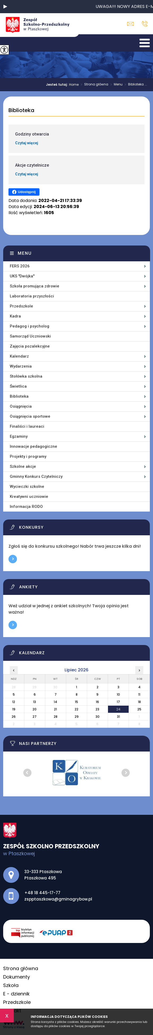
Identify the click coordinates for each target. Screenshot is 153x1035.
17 (118, 702)
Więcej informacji (12, 559)
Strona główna (93, 84)
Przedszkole (21, 306)
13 (34, 702)
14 (55, 702)
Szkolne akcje (23, 466)
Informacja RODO (26, 506)
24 (118, 709)
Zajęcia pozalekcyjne (30, 346)
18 (139, 702)
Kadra (15, 316)
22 (76, 709)
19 (13, 709)
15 (76, 702)
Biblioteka (21, 110)
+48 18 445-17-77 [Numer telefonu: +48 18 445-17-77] (42, 893)
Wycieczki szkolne (27, 486)
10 (118, 694)
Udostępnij (24, 192)
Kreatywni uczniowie (29, 496)
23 (97, 709)
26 (14, 716)
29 (77, 716)
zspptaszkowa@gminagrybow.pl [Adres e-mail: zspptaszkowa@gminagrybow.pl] (58, 899)
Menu (115, 84)
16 (97, 702)
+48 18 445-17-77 (145, 24)
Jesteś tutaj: (57, 84)
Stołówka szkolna (26, 376)
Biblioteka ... (135, 84)
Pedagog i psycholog (29, 326)
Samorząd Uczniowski (30, 336)
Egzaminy (19, 436)
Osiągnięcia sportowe (30, 416)
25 (139, 709)
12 (13, 702)
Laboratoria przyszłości (32, 296)
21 (55, 709)
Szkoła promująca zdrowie (34, 286)
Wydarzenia (21, 366)
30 (98, 716)
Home (74, 84)
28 (55, 716)
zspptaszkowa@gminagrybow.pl (130, 24)
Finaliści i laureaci (27, 426)
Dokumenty (16, 977)
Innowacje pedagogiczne (33, 446)
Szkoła (11, 985)
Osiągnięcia (21, 406)
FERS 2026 (20, 266)
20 (35, 709)
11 (139, 694)
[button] (5, 6)
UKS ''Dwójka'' (22, 276)
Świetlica (18, 386)
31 (118, 716)
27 (35, 716)
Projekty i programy (28, 456)
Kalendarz (19, 356)
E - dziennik (16, 993)
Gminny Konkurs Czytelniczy (36, 476)
